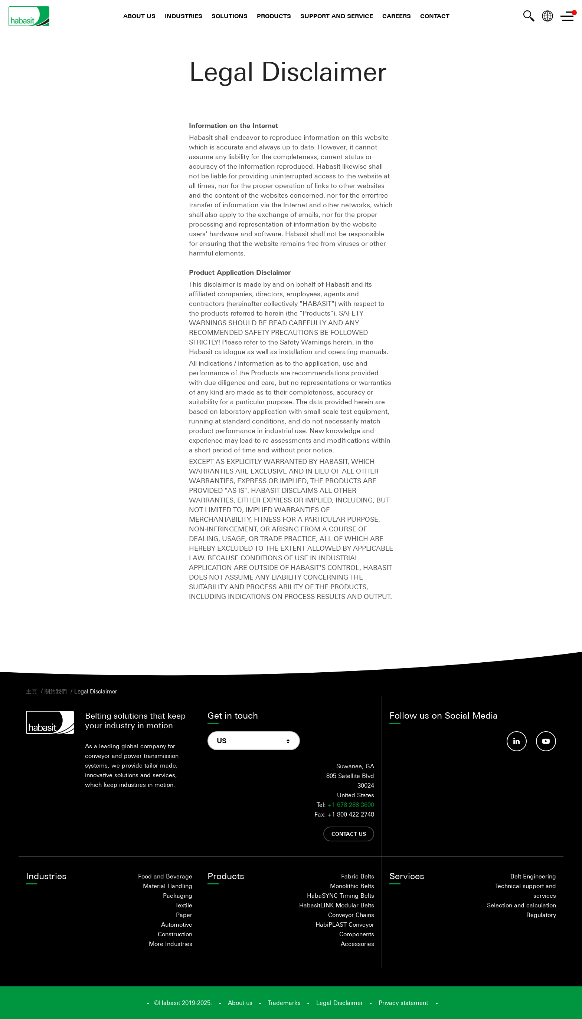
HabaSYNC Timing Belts (340, 895)
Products (274, 16)
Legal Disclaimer (95, 691)
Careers (396, 16)
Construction (175, 934)
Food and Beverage (165, 876)
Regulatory (541, 915)
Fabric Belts (357, 876)
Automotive (176, 924)
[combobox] (253, 740)
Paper (184, 915)
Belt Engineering (533, 876)
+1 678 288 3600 (351, 804)
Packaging (177, 895)
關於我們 (56, 691)
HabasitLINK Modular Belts (336, 905)
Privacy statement (403, 1002)
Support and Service (336, 16)
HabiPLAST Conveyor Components (344, 929)
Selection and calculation (521, 905)
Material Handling (167, 886)
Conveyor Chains (351, 915)
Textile (183, 905)
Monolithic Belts (352, 886)
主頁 (31, 691)
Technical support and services (525, 890)
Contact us (348, 834)
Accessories (357, 943)
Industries (183, 16)
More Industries (170, 943)
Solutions (230, 16)
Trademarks (284, 1002)
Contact (434, 16)
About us (139, 16)
